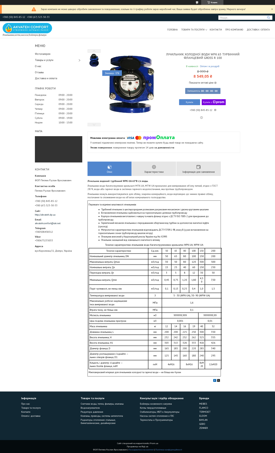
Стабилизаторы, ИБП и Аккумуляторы (159, 411)
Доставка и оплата (46, 78)
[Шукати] (268, 17)
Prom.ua (154, 443)
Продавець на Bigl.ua (137, 446)
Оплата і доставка (30, 415)
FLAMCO (203, 407)
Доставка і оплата (258, 29)
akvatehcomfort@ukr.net (48, 223)
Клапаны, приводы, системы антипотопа (102, 415)
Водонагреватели (90, 407)
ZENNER (203, 428)
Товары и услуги (44, 60)
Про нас (25, 403)
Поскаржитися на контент (141, 449)
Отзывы (39, 72)
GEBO (202, 423)
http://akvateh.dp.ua (45, 214)
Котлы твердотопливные (153, 407)
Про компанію (234, 29)
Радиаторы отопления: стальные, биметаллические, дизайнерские (98, 421)
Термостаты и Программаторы (156, 419)
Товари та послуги (192, 29)
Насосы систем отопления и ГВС (157, 415)
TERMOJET (205, 411)
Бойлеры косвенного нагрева (156, 403)
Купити (189, 102)
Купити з (213, 102)
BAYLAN (203, 419)
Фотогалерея (42, 54)
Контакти (216, 29)
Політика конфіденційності (168, 449)
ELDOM (203, 415)
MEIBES (203, 403)
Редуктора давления (92, 411)
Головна (172, 29)
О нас (38, 66)
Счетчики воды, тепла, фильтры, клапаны (102, 403)
